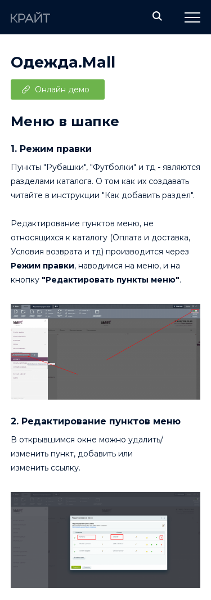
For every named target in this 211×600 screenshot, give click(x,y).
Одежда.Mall (63, 62)
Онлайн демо (62, 89)
